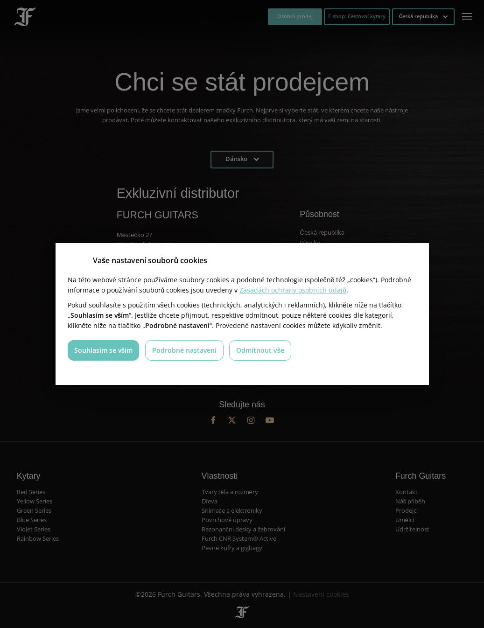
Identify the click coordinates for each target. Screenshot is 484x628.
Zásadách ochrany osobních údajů (292, 290)
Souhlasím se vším (103, 350)
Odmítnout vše (261, 350)
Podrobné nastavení (184, 350)
